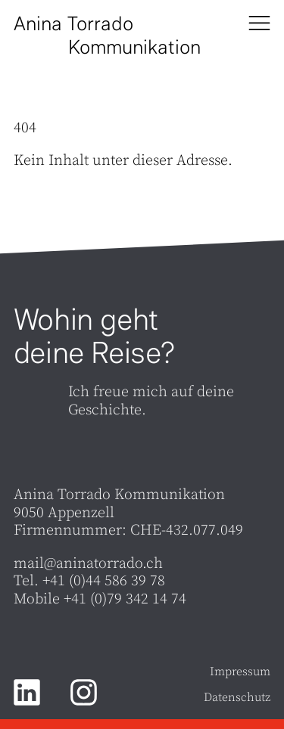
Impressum (240, 672)
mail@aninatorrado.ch (88, 563)
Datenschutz (237, 698)
